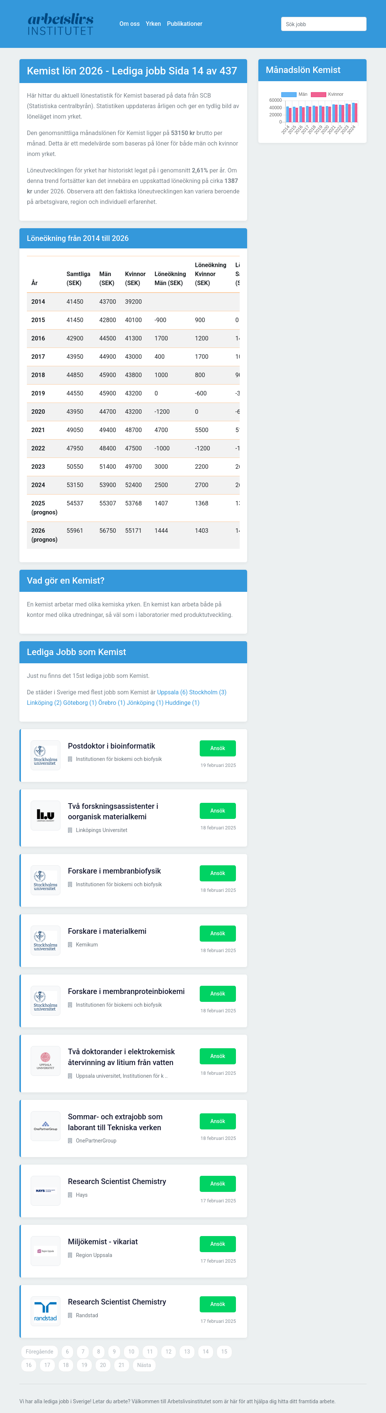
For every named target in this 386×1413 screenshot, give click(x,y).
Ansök (218, 748)
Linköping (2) (44, 702)
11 (150, 1352)
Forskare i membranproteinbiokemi (126, 991)
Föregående (39, 1352)
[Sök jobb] (324, 24)
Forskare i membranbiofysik (114, 870)
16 (29, 1365)
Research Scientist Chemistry (117, 1181)
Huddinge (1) (182, 702)
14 (206, 1352)
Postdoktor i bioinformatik (111, 745)
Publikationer (184, 23)
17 (47, 1365)
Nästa (144, 1365)
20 (103, 1365)
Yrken (153, 23)
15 (224, 1352)
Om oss (129, 23)
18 (66, 1365)
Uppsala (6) (172, 692)
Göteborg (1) (80, 702)
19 (84, 1365)
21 (122, 1365)
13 (187, 1352)
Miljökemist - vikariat (103, 1241)
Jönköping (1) (145, 702)
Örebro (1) (111, 702)
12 (169, 1352)
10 (131, 1352)
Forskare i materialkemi (107, 931)
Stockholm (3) (208, 692)
